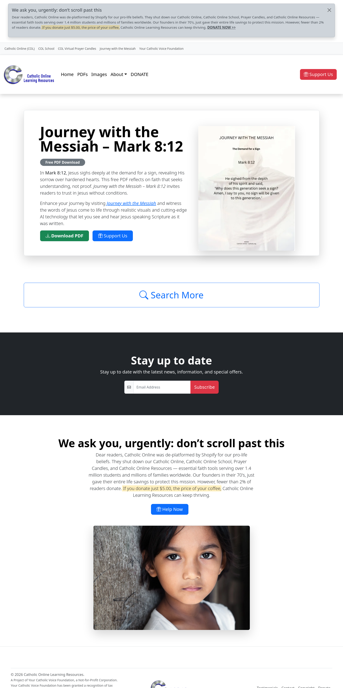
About (116, 74)
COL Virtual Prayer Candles (77, 48)
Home (67, 74)
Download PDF (64, 236)
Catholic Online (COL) (19, 48)
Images (99, 74)
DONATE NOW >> (221, 27)
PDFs (82, 74)
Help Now (170, 509)
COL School (46, 48)
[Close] (329, 10)
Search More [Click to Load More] (171, 295)
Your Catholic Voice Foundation (161, 48)
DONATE (139, 74)
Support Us (318, 74)
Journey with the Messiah (118, 48)
